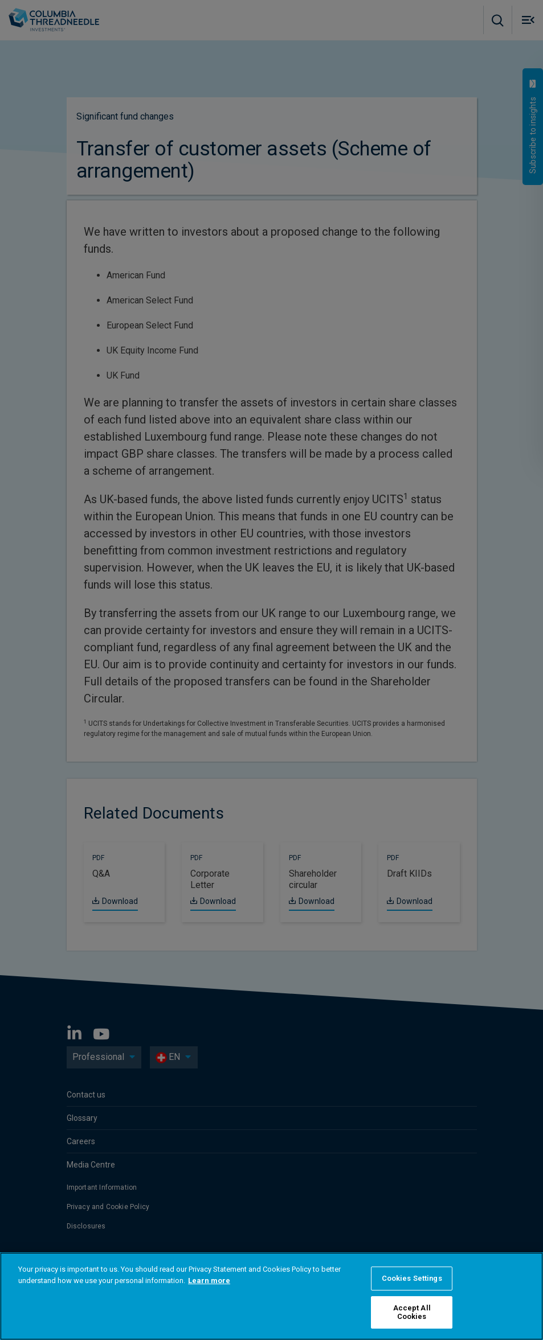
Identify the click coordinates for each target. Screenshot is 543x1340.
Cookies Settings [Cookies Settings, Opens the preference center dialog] (412, 1278)
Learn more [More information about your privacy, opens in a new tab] (209, 1280)
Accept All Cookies (412, 1312)
